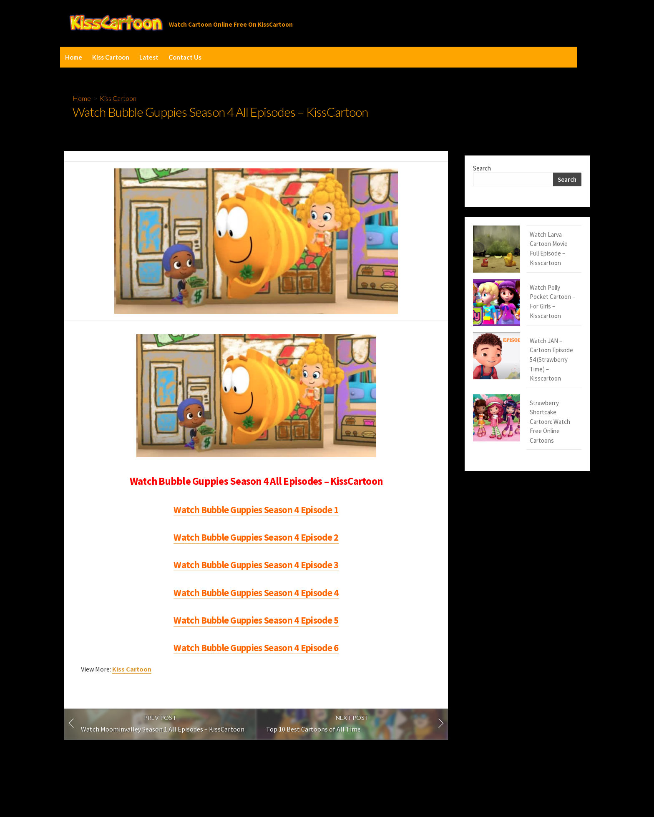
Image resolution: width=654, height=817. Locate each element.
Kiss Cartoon (110, 57)
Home (73, 57)
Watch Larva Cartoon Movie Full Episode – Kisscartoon (523, 239)
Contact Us (185, 57)
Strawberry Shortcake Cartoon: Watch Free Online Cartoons (523, 340)
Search (482, 168)
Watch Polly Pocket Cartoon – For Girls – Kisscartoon (526, 273)
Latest (148, 57)
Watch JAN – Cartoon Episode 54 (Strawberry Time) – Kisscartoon (525, 307)
